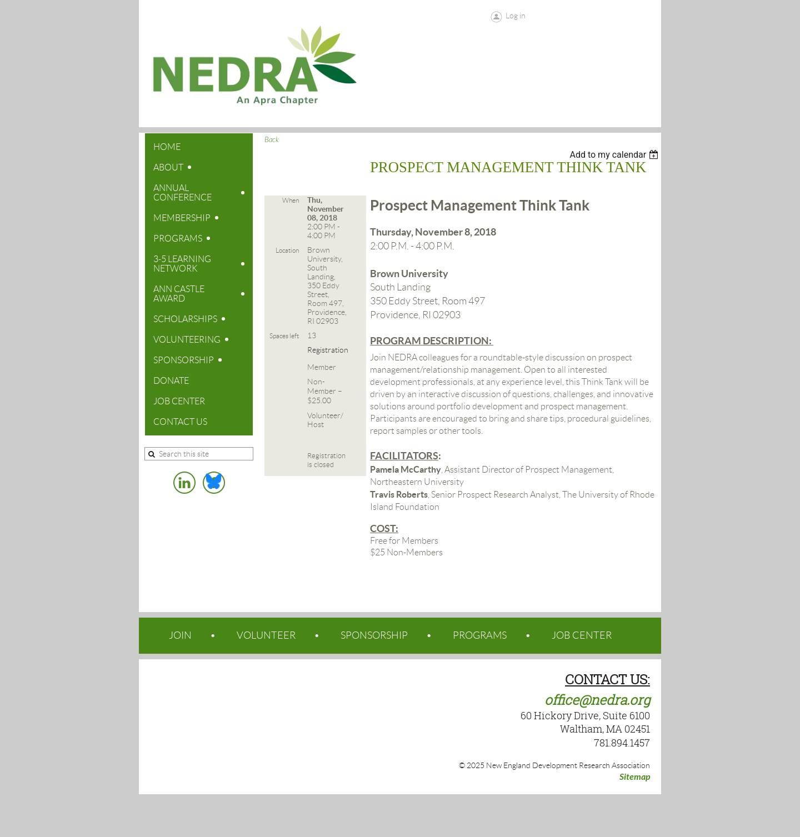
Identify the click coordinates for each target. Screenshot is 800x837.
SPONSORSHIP (374, 635)
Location (287, 250)
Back (271, 140)
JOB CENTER (582, 635)
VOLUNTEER (266, 635)
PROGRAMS (480, 635)
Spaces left (284, 335)
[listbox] (615, 155)
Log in (516, 15)
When (290, 200)
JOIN (180, 635)
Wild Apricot (571, 815)
